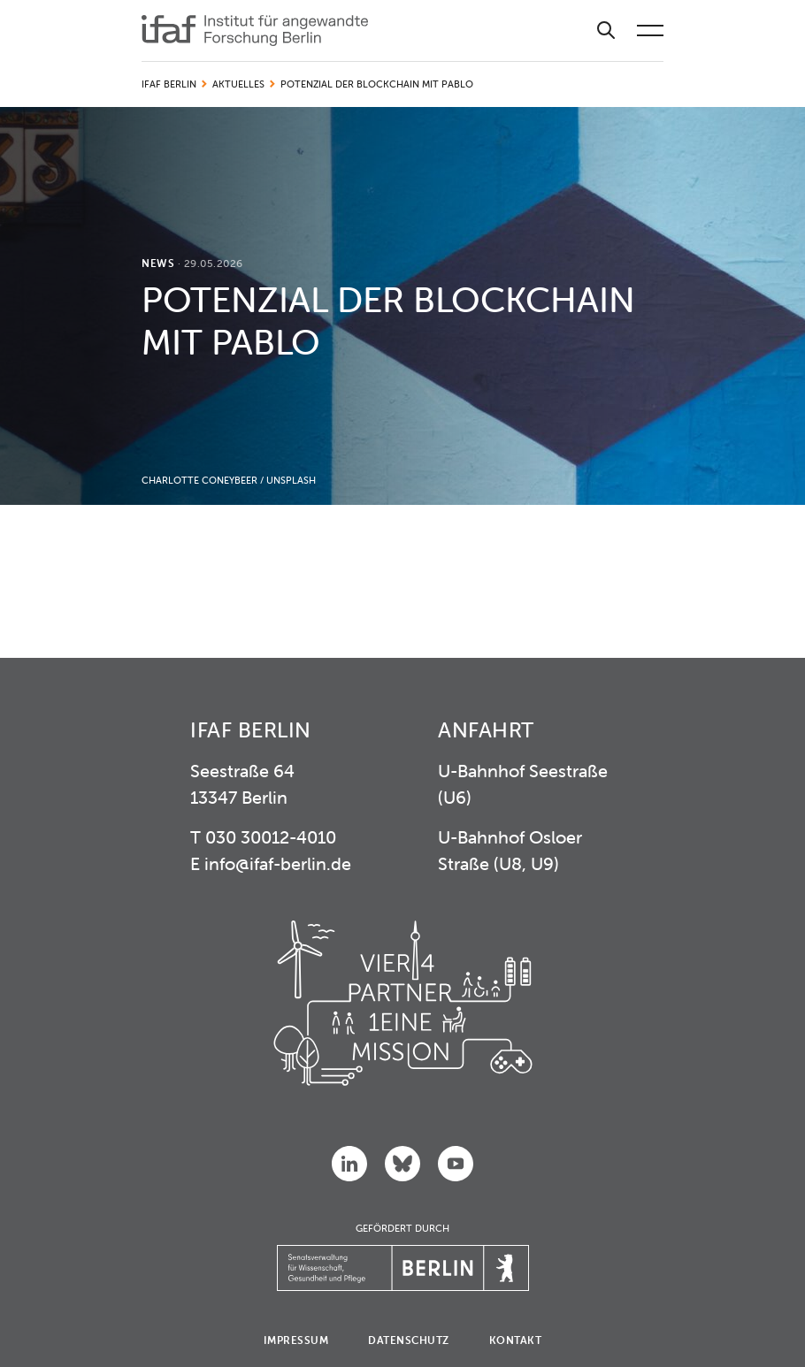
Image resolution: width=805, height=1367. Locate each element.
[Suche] (606, 30)
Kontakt (515, 1340)
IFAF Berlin (169, 84)
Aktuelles (238, 84)
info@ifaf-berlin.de (277, 863)
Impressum (296, 1340)
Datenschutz (408, 1340)
